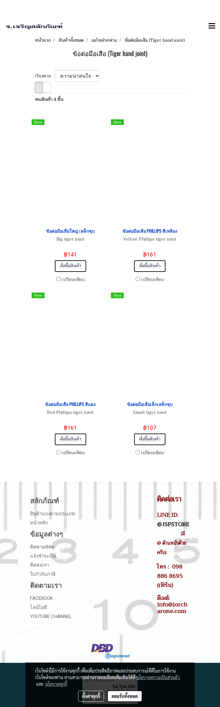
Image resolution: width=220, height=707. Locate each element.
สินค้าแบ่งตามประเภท (52, 514)
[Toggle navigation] (212, 26)
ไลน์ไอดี (38, 607)
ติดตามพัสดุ (42, 547)
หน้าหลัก (39, 523)
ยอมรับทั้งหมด (125, 696)
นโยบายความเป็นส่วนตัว (158, 677)
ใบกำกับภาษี (42, 574)
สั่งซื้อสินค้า (70, 265)
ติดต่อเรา (39, 565)
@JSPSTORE (173, 524)
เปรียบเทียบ (73, 280)
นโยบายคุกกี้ (56, 684)
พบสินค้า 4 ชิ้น (49, 99)
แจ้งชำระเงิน (43, 556)
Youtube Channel (51, 616)
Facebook (41, 598)
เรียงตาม (45, 76)
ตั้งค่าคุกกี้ (91, 696)
